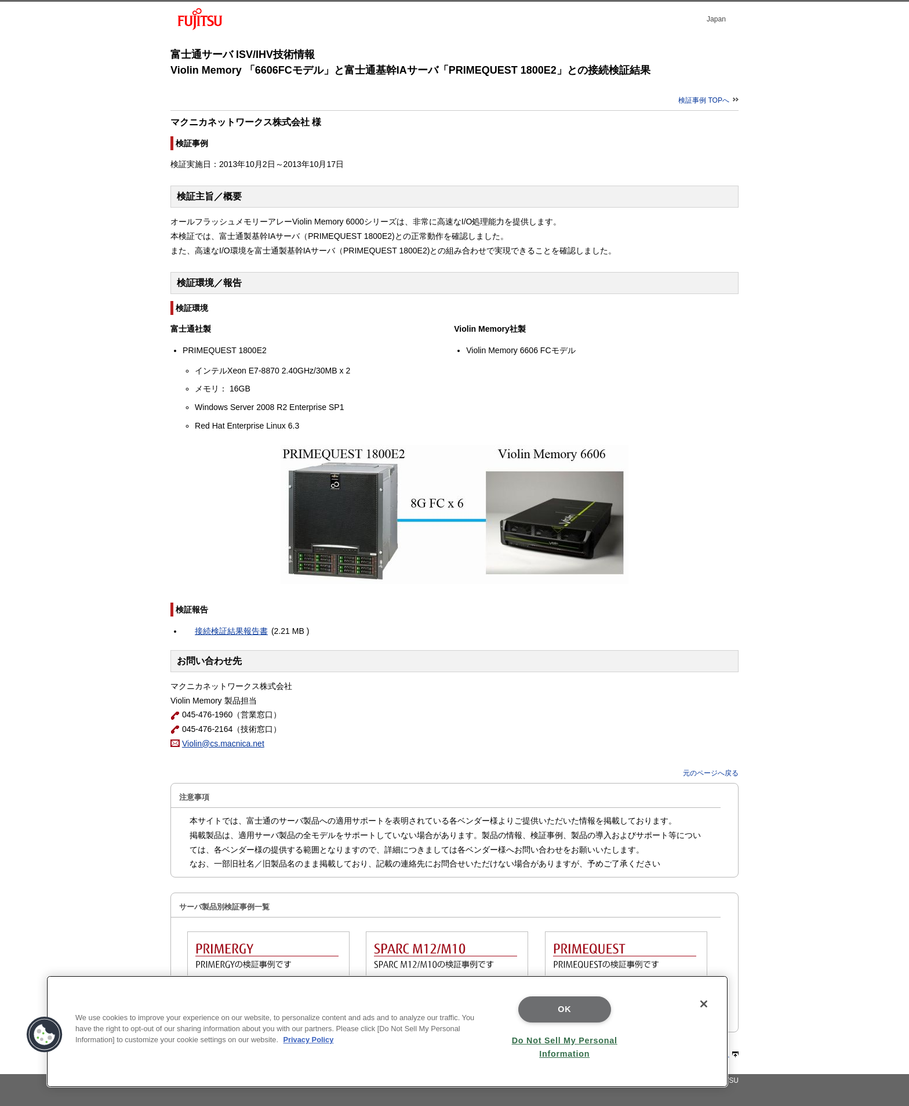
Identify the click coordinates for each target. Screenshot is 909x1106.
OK (564, 1009)
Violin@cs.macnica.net (223, 743)
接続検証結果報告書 (231, 631)
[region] (387, 1031)
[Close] (704, 1004)
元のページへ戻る (711, 773)
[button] (44, 1034)
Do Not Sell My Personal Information (564, 1047)
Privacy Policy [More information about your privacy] (308, 1039)
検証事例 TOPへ (708, 100)
